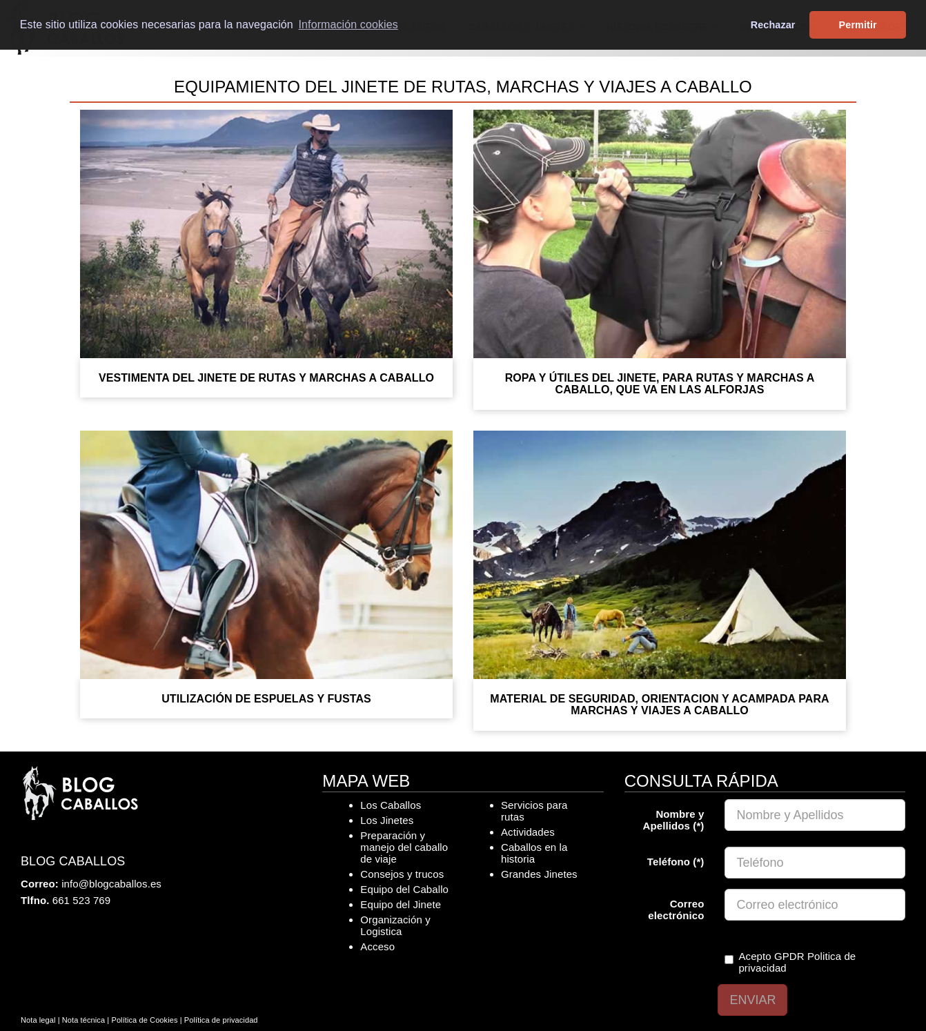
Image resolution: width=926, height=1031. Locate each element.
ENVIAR (752, 1000)
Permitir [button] (858, 24)
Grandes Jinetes (539, 874)
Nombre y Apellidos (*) (674, 820)
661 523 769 (81, 900)
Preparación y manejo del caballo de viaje (404, 847)
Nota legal (38, 1020)
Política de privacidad (221, 1020)
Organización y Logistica (395, 925)
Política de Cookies (144, 1020)
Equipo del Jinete (400, 904)
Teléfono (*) (676, 861)
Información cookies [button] (348, 24)
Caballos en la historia (534, 853)
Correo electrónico (676, 909)
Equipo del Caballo (404, 889)
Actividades (528, 832)
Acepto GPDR (790, 962)
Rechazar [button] (773, 24)
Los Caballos (390, 805)
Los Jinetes (386, 820)
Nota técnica (83, 1020)
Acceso (377, 946)
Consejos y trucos (402, 874)
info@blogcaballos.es (111, 884)
